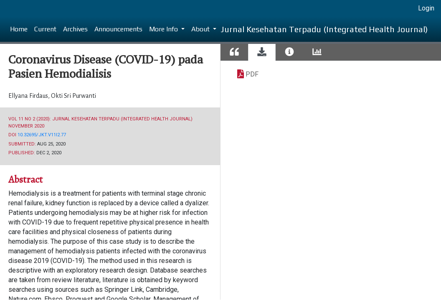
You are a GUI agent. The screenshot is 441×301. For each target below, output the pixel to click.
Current (45, 29)
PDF (252, 74)
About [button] (201, 29)
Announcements (118, 29)
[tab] (234, 52)
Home (19, 29)
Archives (75, 29)
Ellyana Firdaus (28, 95)
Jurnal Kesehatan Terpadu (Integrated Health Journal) (324, 29)
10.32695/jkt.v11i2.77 (42, 135)
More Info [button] (164, 29)
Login (426, 8)
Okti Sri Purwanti (73, 95)
